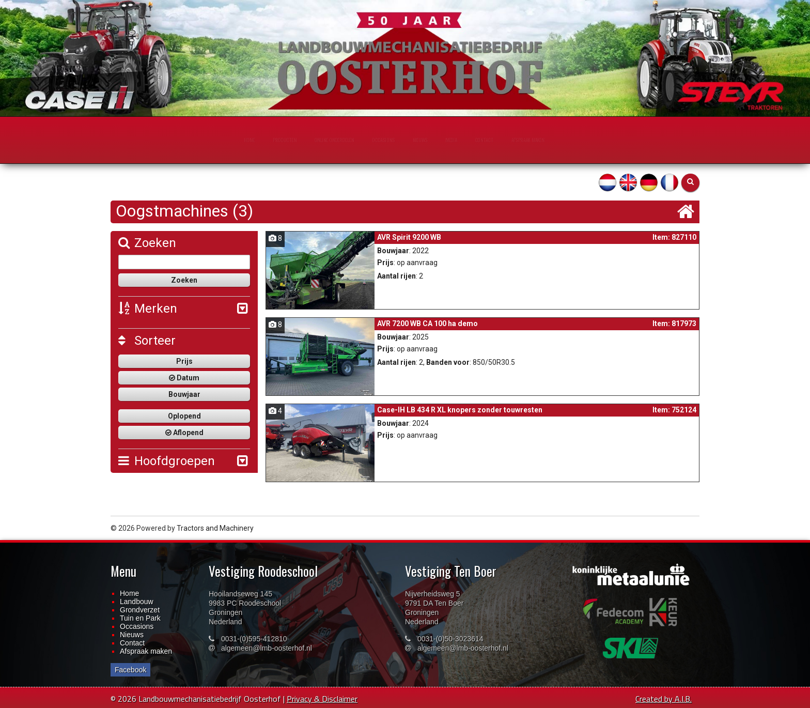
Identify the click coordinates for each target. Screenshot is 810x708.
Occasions (136, 626)
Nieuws (132, 634)
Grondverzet (140, 610)
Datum (184, 378)
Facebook (130, 670)
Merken (147, 308)
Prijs (184, 361)
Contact (132, 643)
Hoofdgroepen (166, 461)
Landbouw (136, 601)
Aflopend (184, 432)
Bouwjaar (184, 394)
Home (129, 593)
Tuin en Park (140, 618)
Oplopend (184, 416)
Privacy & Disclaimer (322, 698)
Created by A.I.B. (663, 698)
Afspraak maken (146, 651)
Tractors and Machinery (215, 528)
